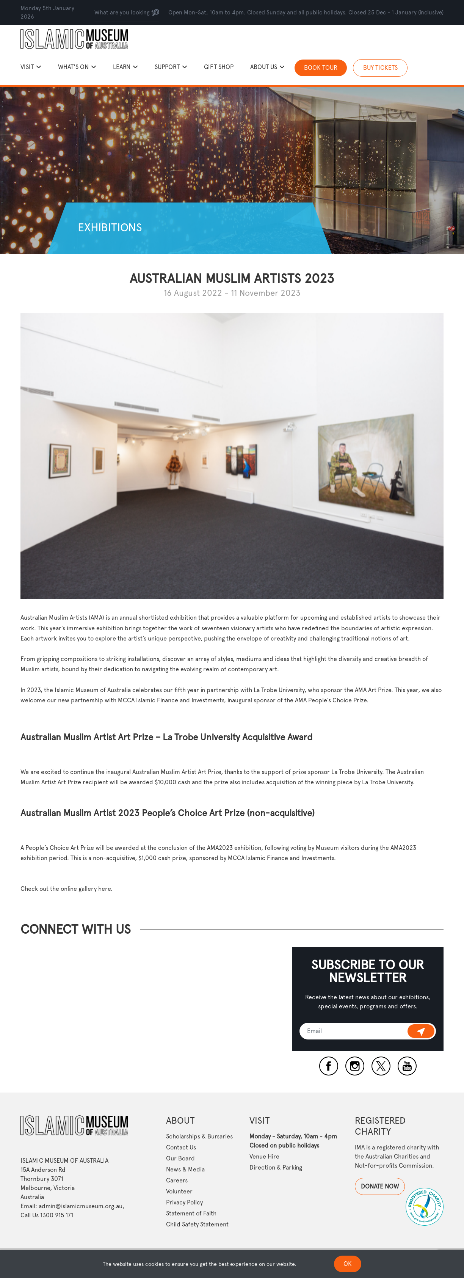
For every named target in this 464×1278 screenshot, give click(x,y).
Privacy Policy (184, 1202)
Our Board (180, 1158)
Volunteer (179, 1191)
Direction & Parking (275, 1167)
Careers (177, 1180)
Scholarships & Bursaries (199, 1136)
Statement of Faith (191, 1213)
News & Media (185, 1169)
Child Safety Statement (197, 1224)
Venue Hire (264, 1156)
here (104, 888)
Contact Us (181, 1147)
